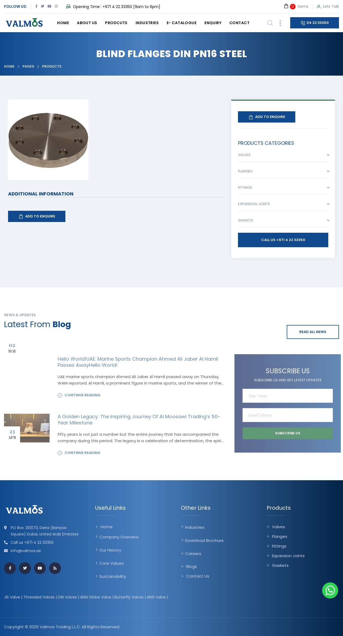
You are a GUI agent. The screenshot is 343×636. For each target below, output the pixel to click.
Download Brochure (204, 540)
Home (63, 22)
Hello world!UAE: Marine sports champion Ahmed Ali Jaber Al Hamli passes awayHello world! (138, 364)
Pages (28, 66)
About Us (87, 22)
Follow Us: (15, 6)
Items (296, 6)
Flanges (279, 536)
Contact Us (197, 576)
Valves (278, 527)
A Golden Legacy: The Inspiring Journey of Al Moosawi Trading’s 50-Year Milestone (139, 421)
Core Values (111, 563)
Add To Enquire (36, 216)
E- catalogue (181, 22)
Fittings (279, 546)
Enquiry (212, 22)
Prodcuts (116, 22)
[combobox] (283, 156)
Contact (239, 22)
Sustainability (112, 576)
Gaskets (280, 565)
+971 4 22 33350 (117, 6)
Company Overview (119, 537)
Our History (110, 550)
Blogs (191, 566)
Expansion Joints (288, 556)
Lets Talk (328, 6)
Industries (147, 22)
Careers (193, 553)
